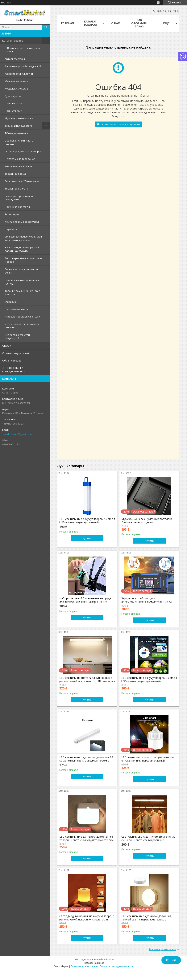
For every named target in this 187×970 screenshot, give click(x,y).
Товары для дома (15, 173)
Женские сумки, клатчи (19, 73)
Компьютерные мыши (18, 166)
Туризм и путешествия (18, 125)
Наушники (11, 229)
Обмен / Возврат (12, 360)
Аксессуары (12, 214)
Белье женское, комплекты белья (21, 270)
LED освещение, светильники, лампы (23, 49)
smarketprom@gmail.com (17, 434)
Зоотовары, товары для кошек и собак (23, 260)
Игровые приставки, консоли (22, 316)
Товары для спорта (16, 188)
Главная (67, 23)
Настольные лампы (16, 309)
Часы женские (13, 103)
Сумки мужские (14, 96)
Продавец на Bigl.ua (93, 963)
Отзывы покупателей (15, 353)
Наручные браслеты (17, 207)
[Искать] (46, 27)
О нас (115, 23)
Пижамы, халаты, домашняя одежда (22, 281)
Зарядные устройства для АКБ (23, 66)
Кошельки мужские (16, 88)
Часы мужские (13, 111)
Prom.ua (110, 959)
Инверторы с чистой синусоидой (17, 336)
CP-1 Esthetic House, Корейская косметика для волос (23, 238)
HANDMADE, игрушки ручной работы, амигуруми (22, 249)
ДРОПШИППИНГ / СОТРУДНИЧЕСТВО (13, 369)
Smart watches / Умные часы (22, 181)
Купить (87, 538)
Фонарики (11, 301)
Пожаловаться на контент (84, 966)
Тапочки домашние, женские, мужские (23, 292)
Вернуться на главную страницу (120, 124)
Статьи (6, 345)
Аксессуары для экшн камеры (23, 151)
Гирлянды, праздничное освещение (19, 197)
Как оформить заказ (139, 23)
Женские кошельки (16, 81)
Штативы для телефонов (20, 159)
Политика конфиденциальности (117, 966)
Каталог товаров (12, 40)
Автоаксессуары (15, 59)
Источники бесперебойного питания (22, 325)
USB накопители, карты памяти (19, 142)
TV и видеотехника (16, 133)
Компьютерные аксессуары (22, 221)
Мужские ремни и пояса (19, 118)
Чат (171, 960)
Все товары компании (162, 949)
